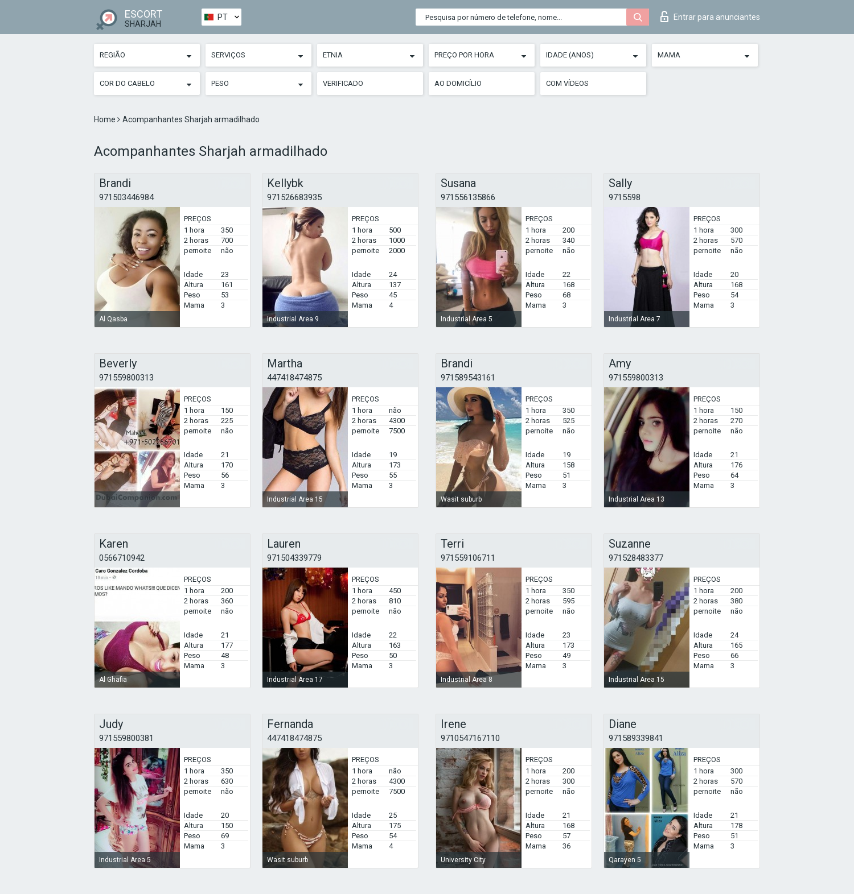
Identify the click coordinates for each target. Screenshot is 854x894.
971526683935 (294, 197)
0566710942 (122, 558)
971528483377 (636, 558)
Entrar (710, 16)
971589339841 (636, 738)
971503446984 (126, 197)
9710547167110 (470, 738)
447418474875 (294, 377)
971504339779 (294, 558)
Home (105, 119)
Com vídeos (567, 83)
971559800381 (126, 738)
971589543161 (468, 377)
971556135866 (468, 197)
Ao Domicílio (458, 83)
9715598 (624, 197)
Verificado (343, 83)
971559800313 (126, 377)
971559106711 (468, 558)
